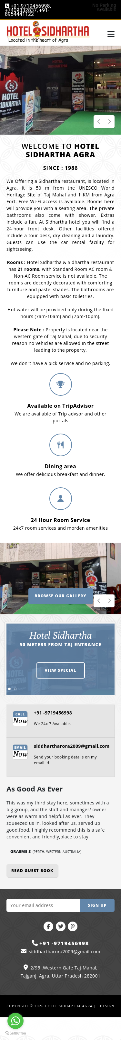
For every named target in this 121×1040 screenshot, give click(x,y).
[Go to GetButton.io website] (15, 1033)
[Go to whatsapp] (15, 1021)
